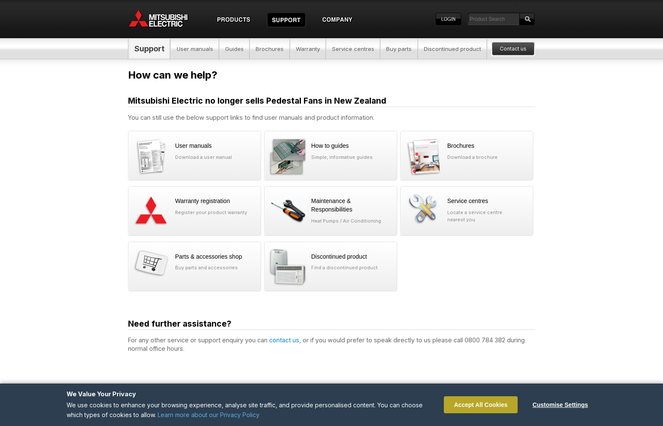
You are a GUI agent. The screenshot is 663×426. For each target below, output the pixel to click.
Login (448, 19)
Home (166, 19)
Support (149, 48)
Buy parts (399, 48)
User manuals (195, 48)
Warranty (308, 48)
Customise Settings (560, 404)
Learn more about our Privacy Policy (208, 414)
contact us (284, 340)
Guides (234, 48)
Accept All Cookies (480, 404)
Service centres (353, 48)
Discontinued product (452, 48)
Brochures (270, 48)
